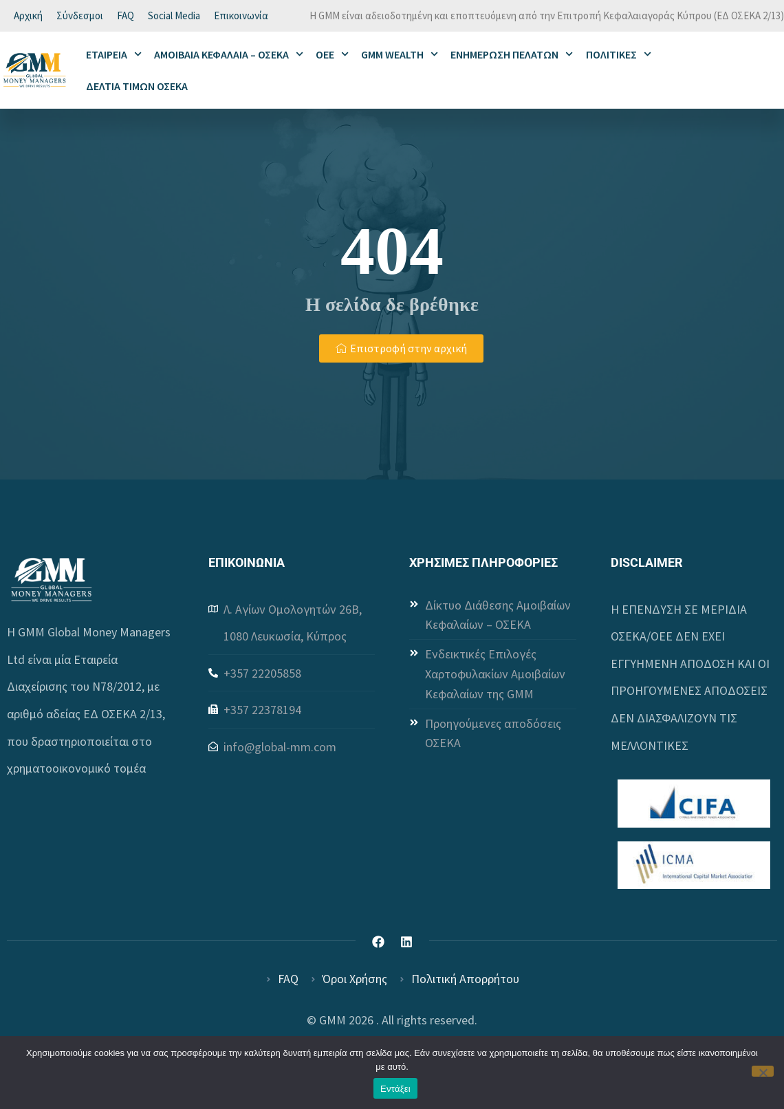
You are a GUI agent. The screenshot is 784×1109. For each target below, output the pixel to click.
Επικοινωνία (241, 15)
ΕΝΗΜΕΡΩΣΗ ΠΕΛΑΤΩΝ (511, 54)
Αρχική (28, 15)
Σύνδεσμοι (79, 15)
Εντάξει (395, 1089)
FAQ (125, 15)
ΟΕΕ (332, 54)
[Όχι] (763, 1071)
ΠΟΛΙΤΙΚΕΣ (618, 54)
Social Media (174, 15)
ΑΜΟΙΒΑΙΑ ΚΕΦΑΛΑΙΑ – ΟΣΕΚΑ (228, 54)
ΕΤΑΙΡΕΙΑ (114, 54)
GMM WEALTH (399, 54)
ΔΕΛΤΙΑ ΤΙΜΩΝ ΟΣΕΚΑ (137, 86)
